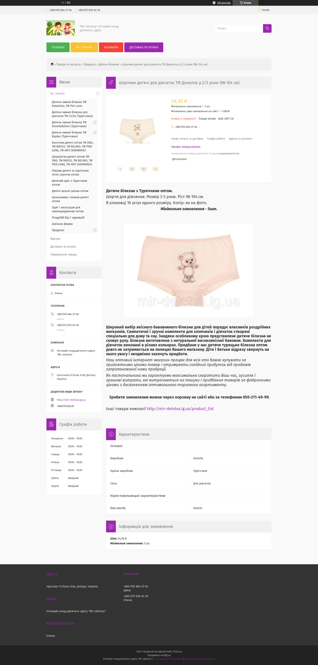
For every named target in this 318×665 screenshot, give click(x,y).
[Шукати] (267, 28)
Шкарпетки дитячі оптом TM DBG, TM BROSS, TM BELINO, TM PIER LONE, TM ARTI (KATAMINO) (72, 160)
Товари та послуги (68, 64)
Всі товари (84, 47)
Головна (58, 47)
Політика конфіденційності (200, 658)
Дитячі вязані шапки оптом (70, 191)
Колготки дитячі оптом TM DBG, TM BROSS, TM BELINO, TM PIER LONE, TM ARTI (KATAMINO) (72, 146)
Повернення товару (63, 254)
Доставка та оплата (143, 47)
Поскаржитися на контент (168, 658)
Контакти (111, 47)
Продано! (90, 64)
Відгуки (55, 238)
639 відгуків (224, 2)
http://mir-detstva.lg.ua (71, 399)
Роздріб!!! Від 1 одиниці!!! (68, 217)
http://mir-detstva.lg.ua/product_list (180, 408)
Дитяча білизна (109, 64)
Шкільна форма (62, 224)
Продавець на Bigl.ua (159, 655)
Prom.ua (177, 651)
